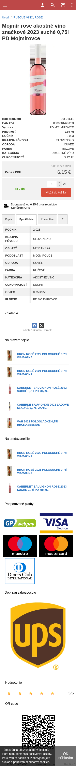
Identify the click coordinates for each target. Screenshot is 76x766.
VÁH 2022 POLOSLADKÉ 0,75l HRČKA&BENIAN (37, 423)
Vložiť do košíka (56, 192)
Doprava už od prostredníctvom (35, 206)
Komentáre (47, 219)
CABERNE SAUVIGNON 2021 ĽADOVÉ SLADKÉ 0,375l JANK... (43, 406)
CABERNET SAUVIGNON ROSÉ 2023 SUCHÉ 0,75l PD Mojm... (42, 389)
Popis (8, 219)
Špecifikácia (26, 219)
